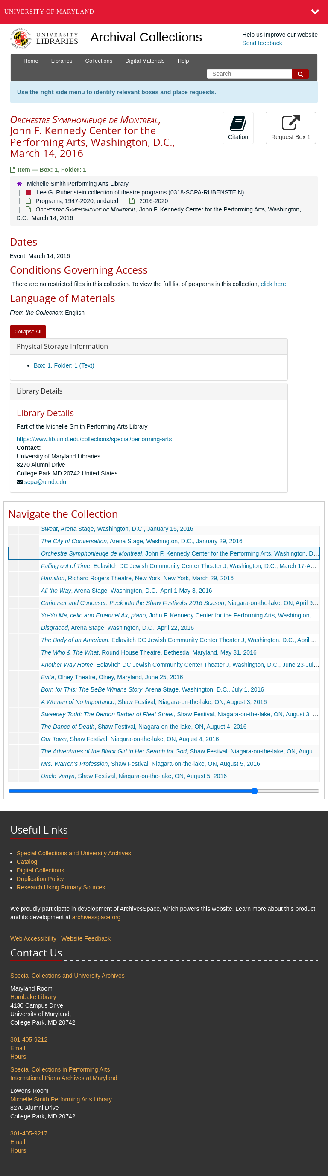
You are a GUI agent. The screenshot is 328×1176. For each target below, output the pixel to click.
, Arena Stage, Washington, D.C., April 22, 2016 (117, 627)
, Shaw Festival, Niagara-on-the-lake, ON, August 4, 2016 (144, 726)
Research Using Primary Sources (61, 887)
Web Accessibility (33, 938)
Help (183, 61)
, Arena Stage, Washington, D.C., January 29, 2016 (142, 541)
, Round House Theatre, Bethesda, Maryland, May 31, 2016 (149, 652)
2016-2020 (153, 200)
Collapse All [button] (28, 332)
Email (17, 1048)
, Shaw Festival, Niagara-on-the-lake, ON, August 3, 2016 (154, 701)
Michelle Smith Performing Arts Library (78, 183)
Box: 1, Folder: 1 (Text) (64, 365)
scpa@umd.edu (45, 481)
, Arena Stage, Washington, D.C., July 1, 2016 (152, 689)
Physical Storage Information (62, 346)
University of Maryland (49, 12)
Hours (18, 1056)
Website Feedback (86, 938)
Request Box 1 (290, 127)
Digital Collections (40, 870)
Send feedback (262, 43)
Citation (238, 127)
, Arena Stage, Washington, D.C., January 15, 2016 (117, 528)
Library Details (39, 391)
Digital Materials (144, 61)
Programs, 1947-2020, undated (76, 200)
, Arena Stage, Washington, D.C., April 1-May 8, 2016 (126, 590)
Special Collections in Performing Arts (60, 1069)
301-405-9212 (28, 1039)
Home (30, 61)
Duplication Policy (40, 878)
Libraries (62, 61)
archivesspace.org (96, 917)
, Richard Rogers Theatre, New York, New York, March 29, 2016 (137, 578)
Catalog (27, 861)
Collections (99, 61)
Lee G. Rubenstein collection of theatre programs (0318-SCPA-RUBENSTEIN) (140, 192)
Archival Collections (146, 37)
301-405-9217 (28, 1133)
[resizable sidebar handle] (164, 791)
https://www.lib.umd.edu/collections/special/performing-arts (94, 439)
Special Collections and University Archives (74, 853)
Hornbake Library (33, 997)
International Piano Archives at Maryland (63, 1078)
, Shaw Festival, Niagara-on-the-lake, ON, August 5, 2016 (150, 763)
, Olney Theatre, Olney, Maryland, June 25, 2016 (112, 677)
